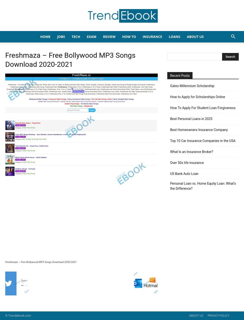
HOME (45, 36)
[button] (233, 37)
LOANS (174, 36)
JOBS (61, 36)
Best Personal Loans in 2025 (191, 119)
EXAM (91, 36)
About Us (195, 36)
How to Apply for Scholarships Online (197, 97)
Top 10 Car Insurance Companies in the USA (202, 141)
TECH (76, 36)
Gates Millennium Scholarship (192, 86)
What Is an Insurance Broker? (191, 152)
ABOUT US (196, 316)
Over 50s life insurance (187, 163)
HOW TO (129, 36)
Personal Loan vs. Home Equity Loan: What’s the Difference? (203, 186)
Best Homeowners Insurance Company (199, 130)
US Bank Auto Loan (184, 174)
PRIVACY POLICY (218, 316)
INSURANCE (152, 36)
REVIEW (109, 36)
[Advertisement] (81, 224)
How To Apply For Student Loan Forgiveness (202, 108)
